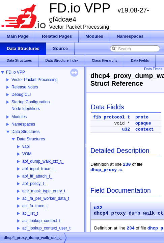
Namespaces (23, 124)
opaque (143, 123)
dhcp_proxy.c (106, 169)
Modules (19, 116)
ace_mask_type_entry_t (43, 191)
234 (130, 228)
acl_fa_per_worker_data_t (45, 198)
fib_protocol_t (111, 117)
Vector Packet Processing (34, 79)
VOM (26, 154)
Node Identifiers (25, 108)
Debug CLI (21, 94)
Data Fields (153, 69)
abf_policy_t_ (34, 183)
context (144, 129)
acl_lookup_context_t (41, 220)
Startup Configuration (30, 102)
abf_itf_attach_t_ (37, 176)
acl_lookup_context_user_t (46, 228)
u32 (126, 129)
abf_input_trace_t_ (39, 168)
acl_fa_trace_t (35, 206)
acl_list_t (30, 213)
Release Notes (24, 87)
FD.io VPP (15, 72)
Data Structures (25, 131)
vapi (26, 146)
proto (141, 117)
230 (127, 164)
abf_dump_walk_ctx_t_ (43, 161)
